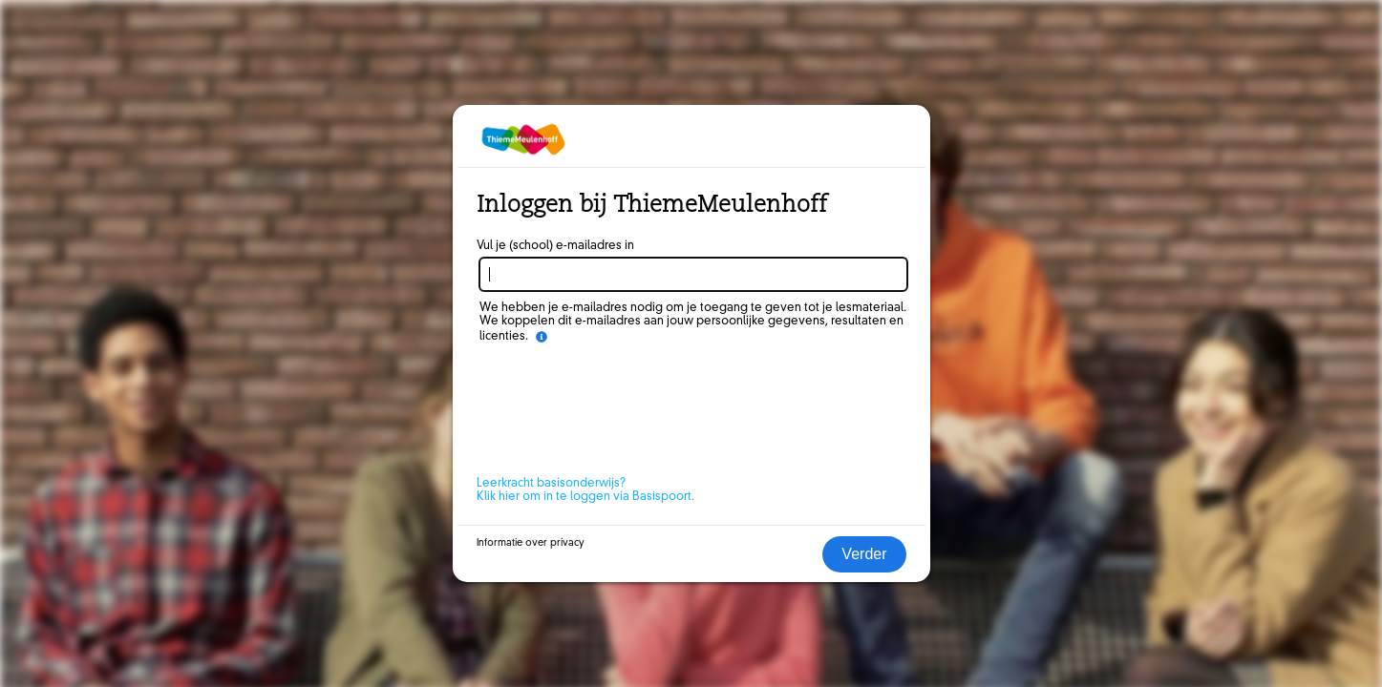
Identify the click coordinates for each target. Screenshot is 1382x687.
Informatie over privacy (531, 543)
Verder (863, 554)
